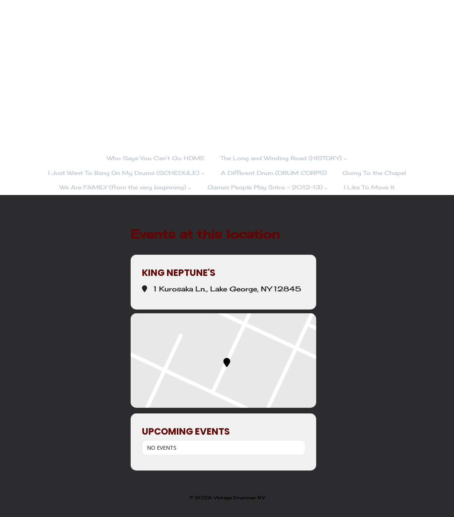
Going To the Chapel (374, 172)
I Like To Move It (369, 187)
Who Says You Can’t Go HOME (156, 158)
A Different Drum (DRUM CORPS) (274, 172)
